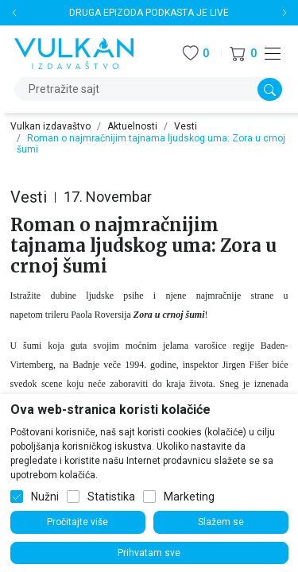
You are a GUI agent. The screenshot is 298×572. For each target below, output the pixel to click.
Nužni (45, 496)
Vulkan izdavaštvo (50, 126)
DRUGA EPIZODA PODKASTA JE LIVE (149, 12)
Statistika (111, 496)
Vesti (185, 126)
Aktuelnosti (132, 126)
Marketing (189, 496)
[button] (243, 53)
